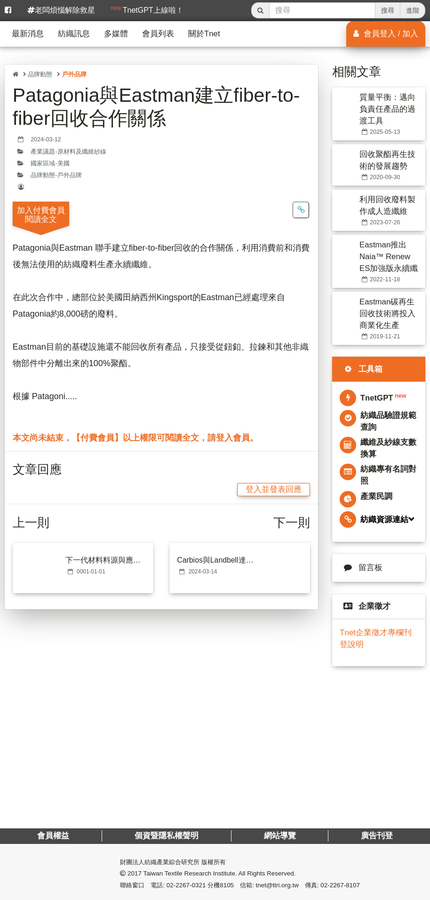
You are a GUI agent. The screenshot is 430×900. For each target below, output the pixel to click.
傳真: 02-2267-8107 (332, 885)
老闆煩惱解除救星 (61, 10)
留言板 (361, 567)
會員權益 (53, 835)
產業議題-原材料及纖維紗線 (68, 151)
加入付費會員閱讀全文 (41, 215)
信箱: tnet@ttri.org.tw (269, 885)
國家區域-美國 (50, 163)
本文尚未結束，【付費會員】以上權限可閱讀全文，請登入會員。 (135, 437)
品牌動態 (40, 74)
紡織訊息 (74, 33)
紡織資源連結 (374, 519)
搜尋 (387, 10)
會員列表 (158, 33)
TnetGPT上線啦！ (147, 9)
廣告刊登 (377, 835)
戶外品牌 (74, 74)
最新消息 (28, 33)
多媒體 (116, 33)
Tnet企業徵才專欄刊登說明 (376, 638)
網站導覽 (279, 835)
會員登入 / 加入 (385, 33)
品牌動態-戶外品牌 (56, 175)
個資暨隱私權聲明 (167, 835)
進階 (412, 10)
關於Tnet (204, 33)
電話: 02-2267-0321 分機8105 (192, 885)
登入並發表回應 (274, 489)
